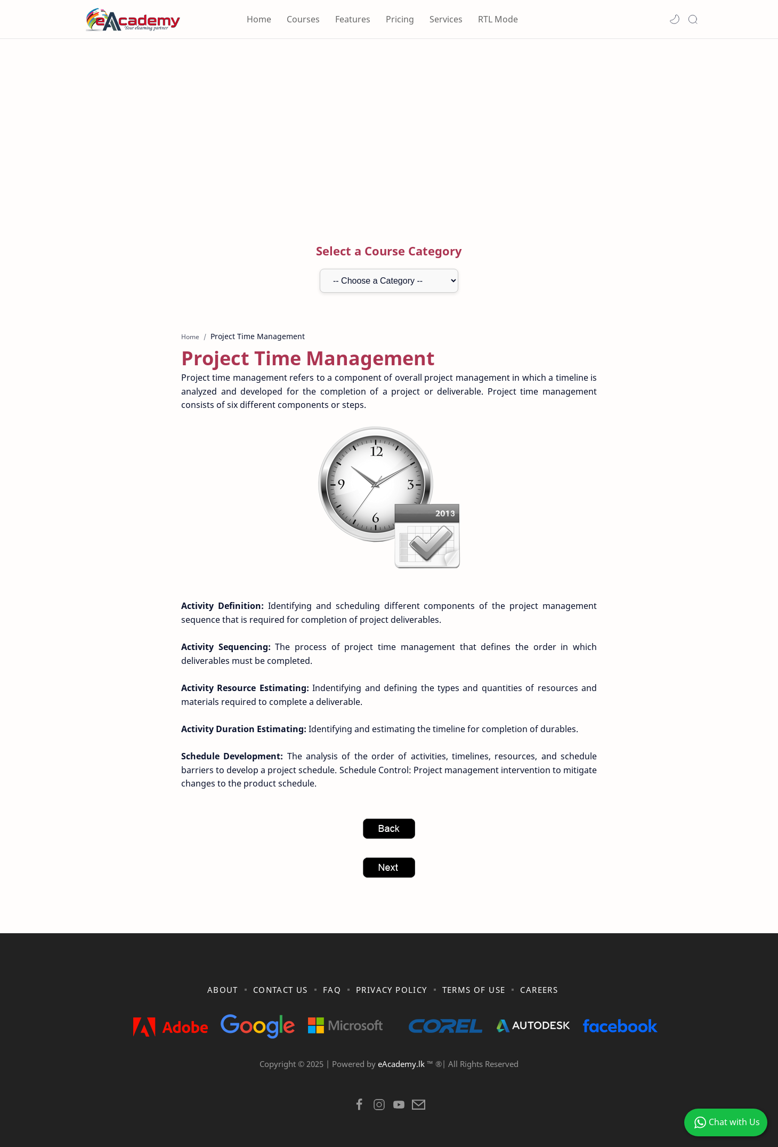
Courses (303, 19)
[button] (675, 19)
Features (352, 19)
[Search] (693, 19)
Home (259, 19)
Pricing (400, 19)
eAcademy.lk (402, 1063)
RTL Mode (498, 19)
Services (446, 19)
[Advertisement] (389, 129)
